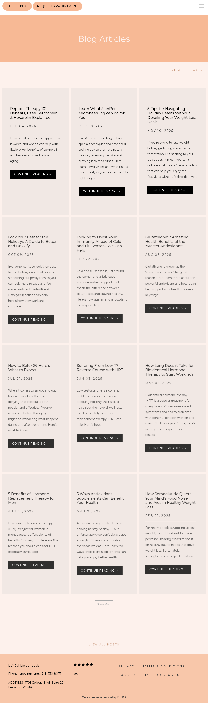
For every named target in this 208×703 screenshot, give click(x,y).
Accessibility (135, 675)
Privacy (126, 666)
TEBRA (121, 697)
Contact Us (169, 675)
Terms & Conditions (164, 666)
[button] (202, 6)
